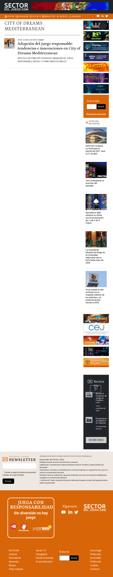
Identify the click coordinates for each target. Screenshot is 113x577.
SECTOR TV (37, 16)
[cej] (96, 330)
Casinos (13, 554)
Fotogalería (41, 554)
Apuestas (14, 561)
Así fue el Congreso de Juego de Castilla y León (101, 398)
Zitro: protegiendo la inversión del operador (95, 183)
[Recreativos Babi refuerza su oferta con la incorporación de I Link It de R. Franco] (96, 202)
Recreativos (15, 557)
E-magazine (23, 16)
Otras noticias (16, 569)
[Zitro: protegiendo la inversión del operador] (96, 170)
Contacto (63, 16)
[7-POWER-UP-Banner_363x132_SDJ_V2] (96, 25)
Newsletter (50, 16)
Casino (41, 40)
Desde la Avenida (44, 557)
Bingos (12, 565)
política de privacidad (28, 472)
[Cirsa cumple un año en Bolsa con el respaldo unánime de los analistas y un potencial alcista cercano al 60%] (96, 279)
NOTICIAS (14, 550)
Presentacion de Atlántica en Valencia (101, 420)
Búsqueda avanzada (96, 114)
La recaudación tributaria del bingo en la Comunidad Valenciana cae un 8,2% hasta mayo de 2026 (95, 256)
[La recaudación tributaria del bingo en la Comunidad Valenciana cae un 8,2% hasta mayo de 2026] (96, 239)
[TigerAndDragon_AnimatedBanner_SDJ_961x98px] (69, 6)
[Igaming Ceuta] (96, 47)
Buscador (76, 16)
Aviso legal (95, 550)
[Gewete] (96, 78)
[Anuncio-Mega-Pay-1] (96, 57)
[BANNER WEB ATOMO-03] (96, 89)
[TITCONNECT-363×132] (96, 352)
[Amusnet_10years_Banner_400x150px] (96, 36)
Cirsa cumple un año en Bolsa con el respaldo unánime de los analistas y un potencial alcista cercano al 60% (95, 296)
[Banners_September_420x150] (96, 363)
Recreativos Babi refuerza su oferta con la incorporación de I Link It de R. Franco (94, 217)
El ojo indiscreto (44, 561)
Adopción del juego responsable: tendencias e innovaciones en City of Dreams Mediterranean (49, 48)
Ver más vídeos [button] (96, 440)
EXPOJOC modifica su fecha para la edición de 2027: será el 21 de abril (95, 150)
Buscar (101, 106)
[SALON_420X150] (96, 67)
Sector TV (41, 550)
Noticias (11, 16)
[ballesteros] (96, 341)
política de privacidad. (47, 483)
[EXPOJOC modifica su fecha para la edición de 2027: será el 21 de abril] (96, 135)
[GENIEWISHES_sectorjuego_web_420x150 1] (96, 319)
